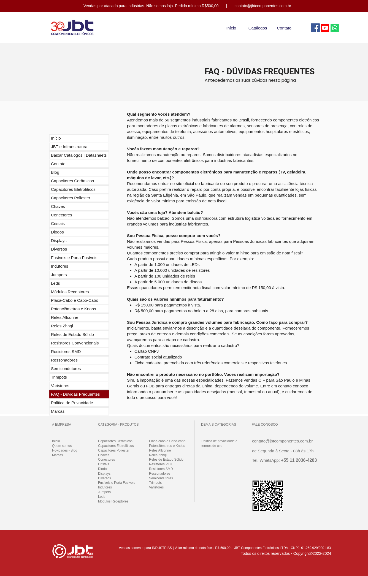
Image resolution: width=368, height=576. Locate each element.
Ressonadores (64, 360)
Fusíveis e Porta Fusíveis (74, 257)
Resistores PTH (160, 464)
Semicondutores (66, 368)
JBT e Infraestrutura (69, 146)
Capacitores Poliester (70, 197)
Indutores (59, 266)
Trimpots (59, 377)
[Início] (231, 28)
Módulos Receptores (70, 291)
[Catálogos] (257, 28)
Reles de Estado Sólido (72, 334)
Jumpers (59, 274)
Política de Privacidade (72, 402)
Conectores (61, 215)
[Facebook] (315, 27)
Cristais (58, 223)
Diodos (57, 232)
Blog (55, 172)
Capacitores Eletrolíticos (73, 189)
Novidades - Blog (64, 450)
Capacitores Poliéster (113, 450)
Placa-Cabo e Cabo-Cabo (74, 300)
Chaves (58, 206)
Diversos (59, 249)
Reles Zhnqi (62, 326)
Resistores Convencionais (75, 343)
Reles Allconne (64, 317)
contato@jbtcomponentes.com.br (262, 6)
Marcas (57, 411)
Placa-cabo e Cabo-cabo (167, 441)
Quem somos (62, 446)
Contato (58, 163)
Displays (59, 240)
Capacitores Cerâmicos (72, 180)
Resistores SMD (66, 351)
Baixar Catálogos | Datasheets (79, 155)
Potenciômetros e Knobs (73, 308)
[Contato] (284, 28)
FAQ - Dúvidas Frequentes (75, 394)
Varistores (60, 385)
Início (56, 138)
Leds (55, 283)
